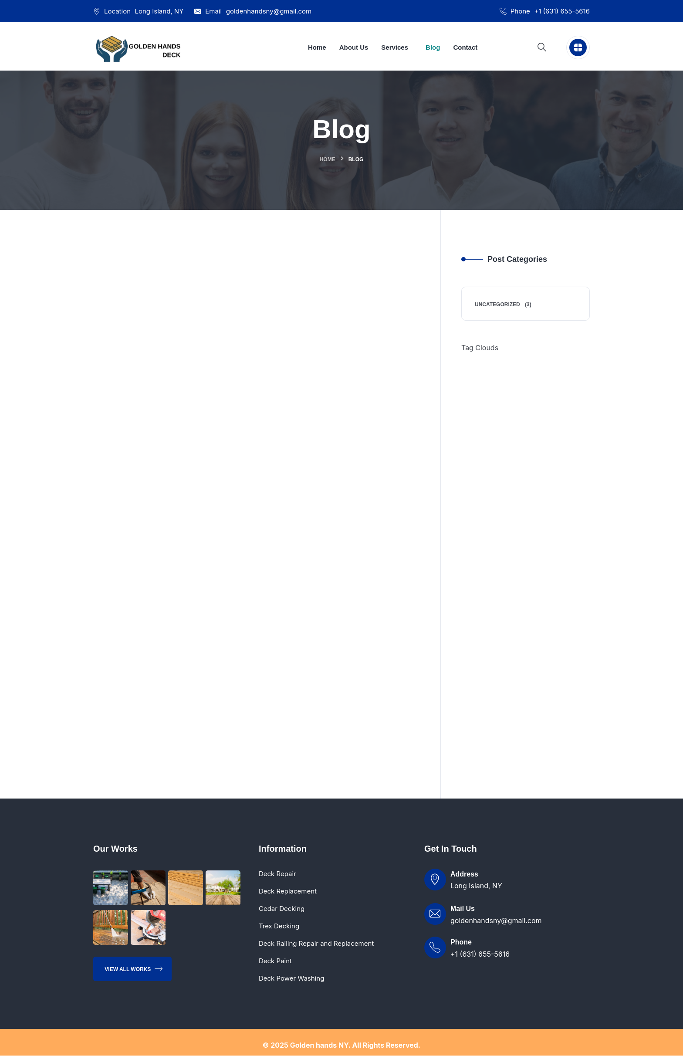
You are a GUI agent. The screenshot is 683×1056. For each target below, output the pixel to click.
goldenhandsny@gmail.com (269, 11)
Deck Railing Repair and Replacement (316, 944)
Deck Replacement (288, 891)
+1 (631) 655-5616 (562, 11)
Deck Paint (275, 961)
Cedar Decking (281, 909)
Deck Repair (277, 874)
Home (327, 159)
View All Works (133, 969)
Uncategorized (497, 304)
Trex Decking (279, 926)
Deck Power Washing (291, 979)
